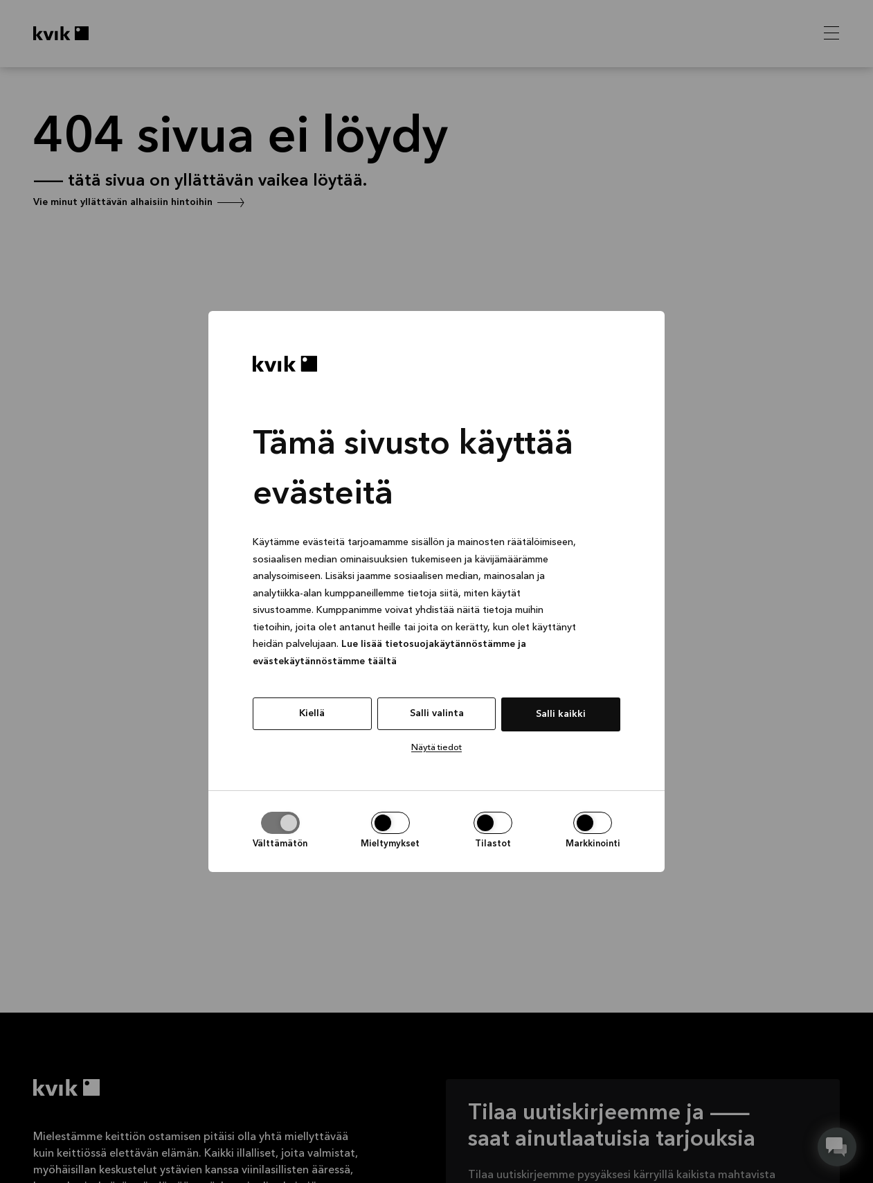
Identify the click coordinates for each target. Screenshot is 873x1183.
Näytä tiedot (436, 747)
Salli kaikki (561, 714)
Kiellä (312, 713)
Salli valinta (437, 713)
